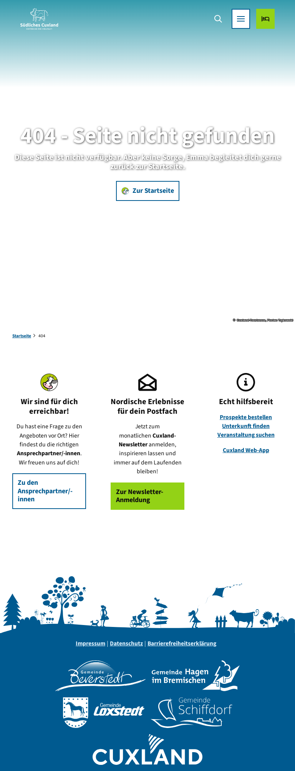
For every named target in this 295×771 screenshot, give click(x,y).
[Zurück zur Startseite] (43, 23)
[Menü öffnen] (236, 23)
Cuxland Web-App (246, 450)
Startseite (21, 336)
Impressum (90, 643)
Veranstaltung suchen (246, 435)
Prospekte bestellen (246, 417)
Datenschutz (126, 643)
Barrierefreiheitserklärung (182, 643)
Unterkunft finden (246, 426)
